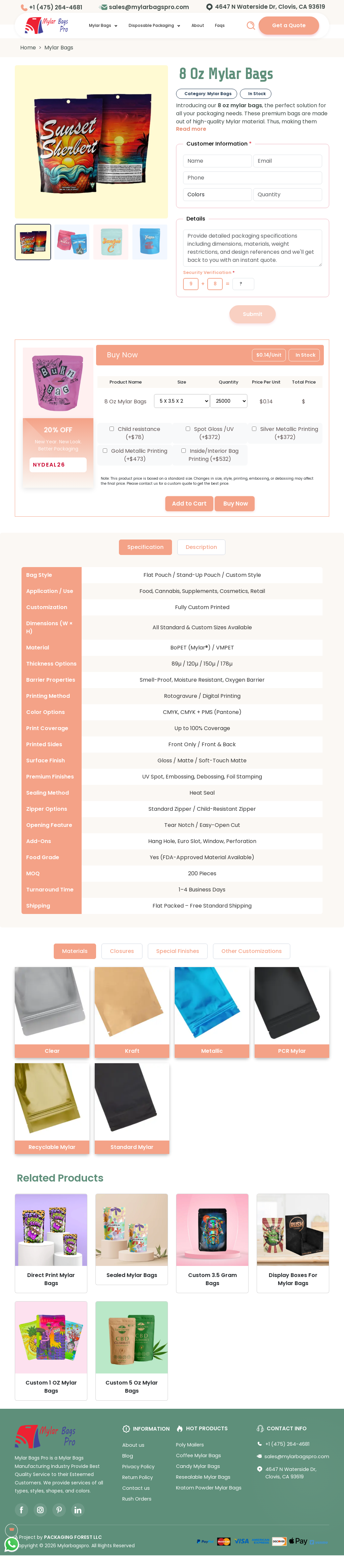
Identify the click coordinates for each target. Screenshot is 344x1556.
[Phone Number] (252, 177)
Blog (127, 1456)
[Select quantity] (229, 401)
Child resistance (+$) (135, 434)
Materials (75, 952)
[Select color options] (217, 194)
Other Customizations (251, 952)
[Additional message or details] (252, 248)
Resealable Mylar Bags (203, 1477)
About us (133, 1445)
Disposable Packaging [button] (155, 25)
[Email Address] (287, 161)
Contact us (136, 1488)
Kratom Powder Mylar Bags (209, 1488)
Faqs (220, 25)
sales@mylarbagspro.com (149, 7)
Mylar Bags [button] (103, 25)
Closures (122, 952)
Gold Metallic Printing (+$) (135, 456)
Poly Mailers (190, 1445)
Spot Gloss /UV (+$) (210, 434)
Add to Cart (189, 504)
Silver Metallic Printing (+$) (285, 434)
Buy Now (235, 504)
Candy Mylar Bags (198, 1467)
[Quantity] (287, 194)
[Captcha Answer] (243, 284)
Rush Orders (137, 1499)
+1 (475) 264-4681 (55, 7)
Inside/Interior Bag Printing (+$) (210, 456)
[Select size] (182, 401)
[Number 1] (191, 284)
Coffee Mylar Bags (198, 1456)
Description (201, 548)
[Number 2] (215, 284)
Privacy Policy (138, 1467)
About (197, 25)
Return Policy (137, 1478)
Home (28, 47)
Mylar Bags (58, 47)
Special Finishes (177, 952)
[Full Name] (217, 161)
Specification (145, 548)
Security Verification (209, 272)
